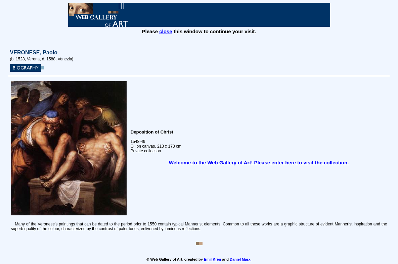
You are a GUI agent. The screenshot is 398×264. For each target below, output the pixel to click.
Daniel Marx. (241, 259)
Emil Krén (212, 259)
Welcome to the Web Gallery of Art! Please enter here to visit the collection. (259, 162)
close (165, 31)
